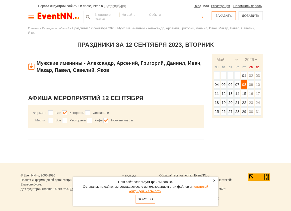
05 (224, 84)
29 (244, 111)
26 (224, 111)
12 (224, 93)
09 (251, 84)
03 (258, 75)
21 (237, 102)
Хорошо (145, 199)
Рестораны (78, 120)
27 (230, 111)
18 (217, 102)
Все (58, 113)
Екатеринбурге (115, 6)
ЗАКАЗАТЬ (224, 16)
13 (230, 93)
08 (244, 84)
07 (237, 84)
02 (251, 75)
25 (217, 111)
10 (258, 84)
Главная (33, 28)
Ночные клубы (122, 120)
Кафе (98, 120)
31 (258, 111)
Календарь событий (55, 28)
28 (237, 111)
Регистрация (220, 6)
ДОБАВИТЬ (250, 16)
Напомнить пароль (247, 6)
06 (230, 84)
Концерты (77, 113)
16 (251, 93)
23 (251, 102)
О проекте (129, 176)
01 (244, 75)
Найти (87, 17)
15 (244, 93)
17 (258, 93)
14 (237, 93)
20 (230, 102)
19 (224, 102)
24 (258, 102)
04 (217, 84)
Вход (197, 6)
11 (217, 93)
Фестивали (101, 113)
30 (251, 111)
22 (244, 102)
